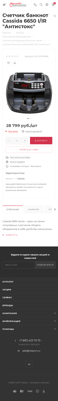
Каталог (8, 281)
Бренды (7, 305)
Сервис (7, 297)
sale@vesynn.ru (31, 350)
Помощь (8, 329)
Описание (12, 209)
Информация (11, 321)
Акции (6, 289)
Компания (9, 313)
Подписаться (45, 265)
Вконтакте (29, 364)
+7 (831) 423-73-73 (29, 340)
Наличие (33, 209)
